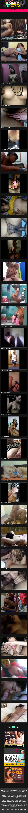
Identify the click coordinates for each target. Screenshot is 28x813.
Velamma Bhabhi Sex (9, 792)
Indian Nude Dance (5, 790)
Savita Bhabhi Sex (14, 790)
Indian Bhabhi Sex (22, 791)
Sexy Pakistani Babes (19, 792)
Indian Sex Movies (22, 790)
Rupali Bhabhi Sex (13, 791)
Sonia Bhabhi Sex (5, 791)
